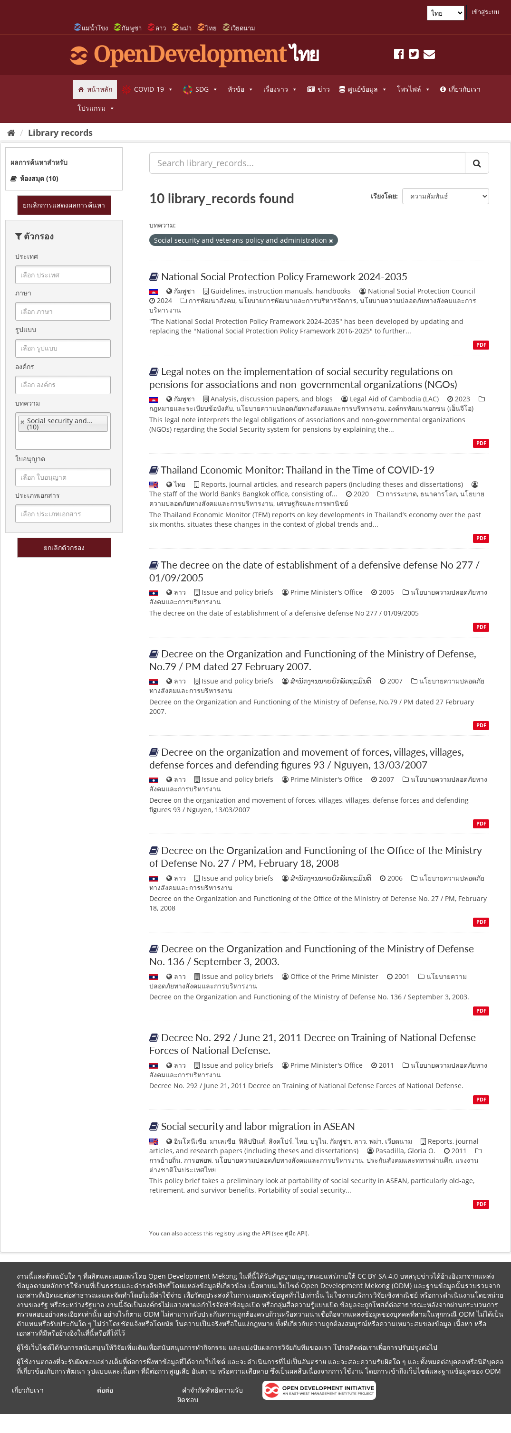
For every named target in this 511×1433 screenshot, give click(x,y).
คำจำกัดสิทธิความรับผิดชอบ (210, 1395)
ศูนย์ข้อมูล (367, 89)
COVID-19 (154, 89)
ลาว (160, 28)
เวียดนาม (243, 28)
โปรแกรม (96, 108)
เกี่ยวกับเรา (465, 89)
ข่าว (324, 89)
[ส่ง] (477, 163)
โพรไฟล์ (414, 89)
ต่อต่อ (105, 1390)
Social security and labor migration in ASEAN (258, 1126)
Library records (60, 132)
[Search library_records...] (307, 163)
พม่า (186, 28)
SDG (206, 89)
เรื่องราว (280, 89)
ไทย (211, 28)
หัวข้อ (241, 89)
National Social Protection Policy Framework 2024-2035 (284, 276)
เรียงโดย (383, 195)
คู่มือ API (295, 1233)
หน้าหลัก (99, 89)
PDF (481, 345)
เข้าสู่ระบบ (485, 12)
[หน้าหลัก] (11, 132)
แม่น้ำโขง (95, 28)
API (266, 1233)
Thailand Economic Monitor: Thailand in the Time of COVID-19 (297, 469)
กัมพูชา (132, 28)
